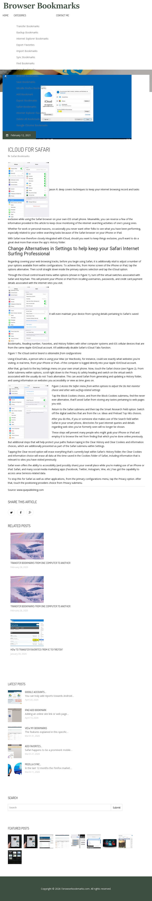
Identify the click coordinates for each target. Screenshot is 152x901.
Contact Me (62, 15)
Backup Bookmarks (27, 32)
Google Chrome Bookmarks (32, 125)
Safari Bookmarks (26, 106)
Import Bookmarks (26, 51)
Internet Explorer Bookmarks (32, 38)
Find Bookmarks (25, 63)
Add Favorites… (33, 746)
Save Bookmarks (25, 82)
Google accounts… (35, 692)
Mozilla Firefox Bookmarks (31, 88)
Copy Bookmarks (26, 69)
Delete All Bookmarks (28, 119)
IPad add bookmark (35, 710)
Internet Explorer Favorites (31, 112)
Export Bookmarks (26, 100)
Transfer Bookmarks (27, 26)
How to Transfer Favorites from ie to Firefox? (36, 649)
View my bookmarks (36, 728)
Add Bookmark (24, 94)
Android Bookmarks (27, 75)
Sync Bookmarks (25, 57)
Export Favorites (25, 44)
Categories (20, 15)
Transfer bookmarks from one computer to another (40, 563)
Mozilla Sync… (33, 764)
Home (6, 15)
